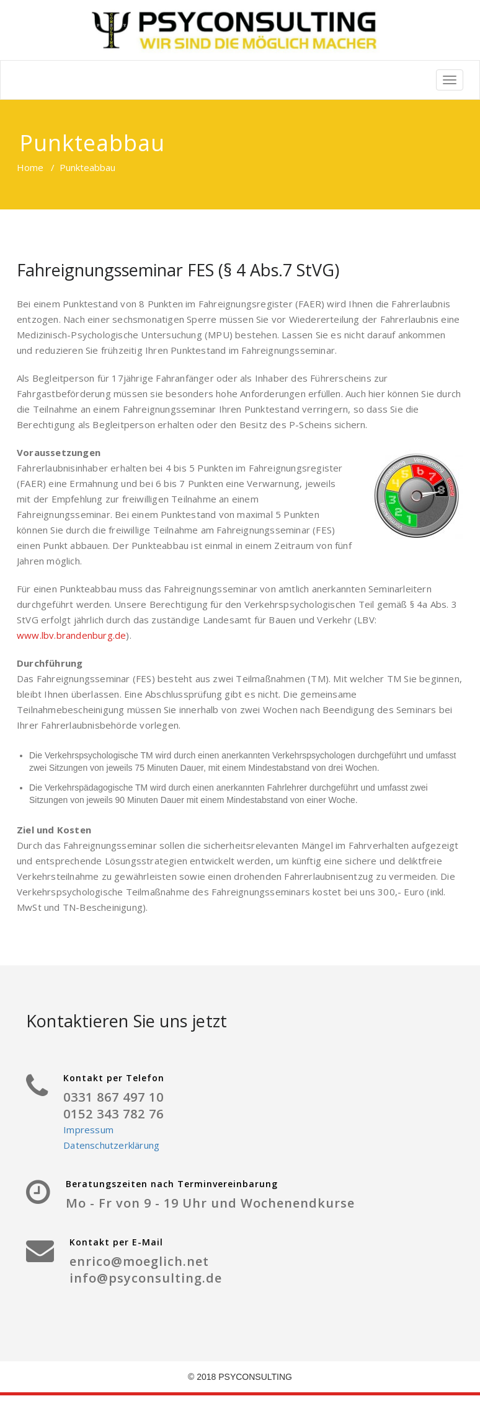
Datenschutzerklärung (111, 1145)
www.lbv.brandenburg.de (71, 635)
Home (30, 167)
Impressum (88, 1129)
